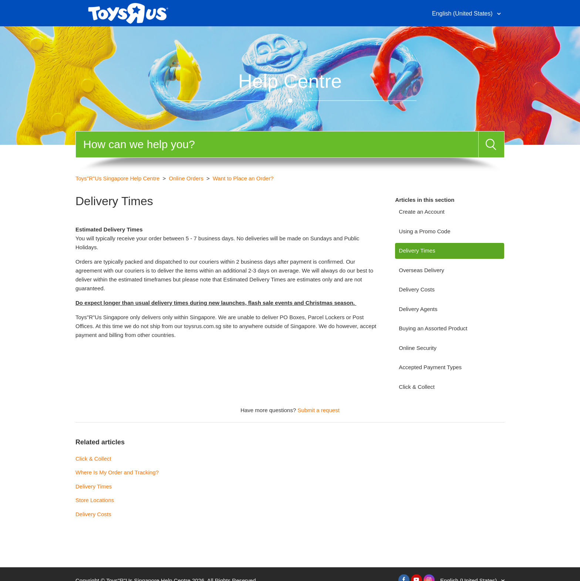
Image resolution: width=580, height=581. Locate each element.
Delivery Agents (418, 309)
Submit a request (318, 410)
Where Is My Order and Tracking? (117, 472)
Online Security (417, 348)
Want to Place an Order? (243, 178)
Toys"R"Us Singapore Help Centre (117, 178)
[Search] (277, 144)
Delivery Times (417, 250)
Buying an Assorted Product (433, 328)
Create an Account (421, 211)
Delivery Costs (417, 289)
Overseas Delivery (421, 270)
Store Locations (94, 500)
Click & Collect (417, 387)
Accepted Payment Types (430, 367)
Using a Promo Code (424, 231)
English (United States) (463, 13)
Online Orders (186, 178)
